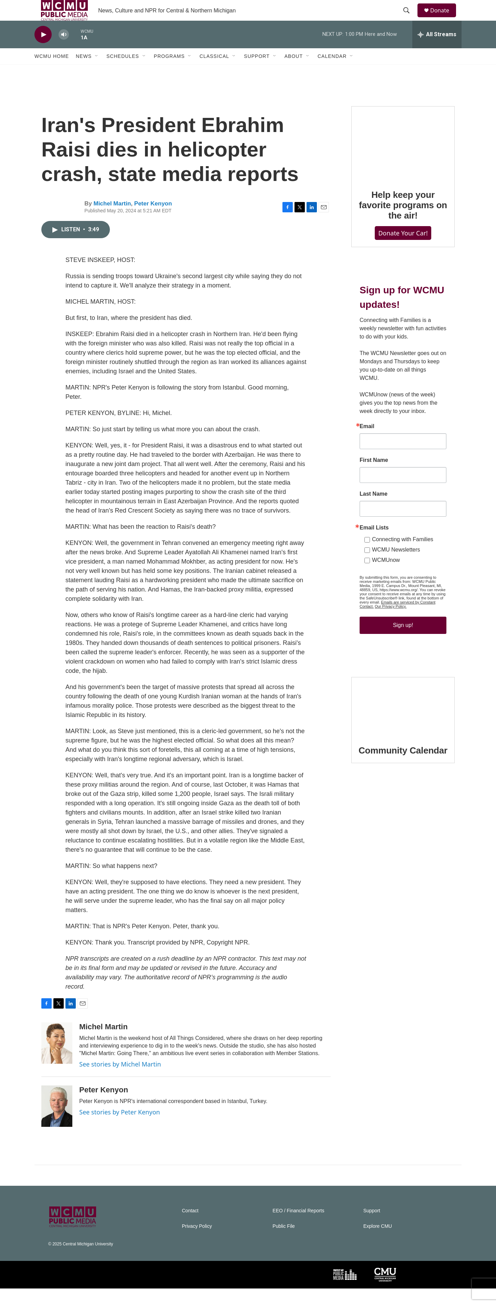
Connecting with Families (402, 555)
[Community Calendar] (403, 722)
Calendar (332, 71)
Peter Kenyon (153, 219)
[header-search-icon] (409, 18)
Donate (444, 18)
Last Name (374, 509)
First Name (374, 475)
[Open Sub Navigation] (97, 71)
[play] (43, 50)
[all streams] (437, 50)
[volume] (64, 50)
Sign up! (403, 641)
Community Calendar (403, 766)
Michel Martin (112, 219)
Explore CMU (377, 1241)
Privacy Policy (197, 1241)
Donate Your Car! (403, 248)
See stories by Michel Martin (120, 1079)
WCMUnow (386, 575)
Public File (283, 1241)
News (84, 71)
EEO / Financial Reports (298, 1226)
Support (256, 71)
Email (367, 442)
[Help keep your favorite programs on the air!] (403, 158)
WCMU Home (51, 71)
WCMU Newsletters (396, 565)
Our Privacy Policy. (390, 622)
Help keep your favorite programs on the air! (403, 220)
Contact (190, 1226)
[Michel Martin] (56, 1058)
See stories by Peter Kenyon (119, 1127)
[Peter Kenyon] (56, 1121)
